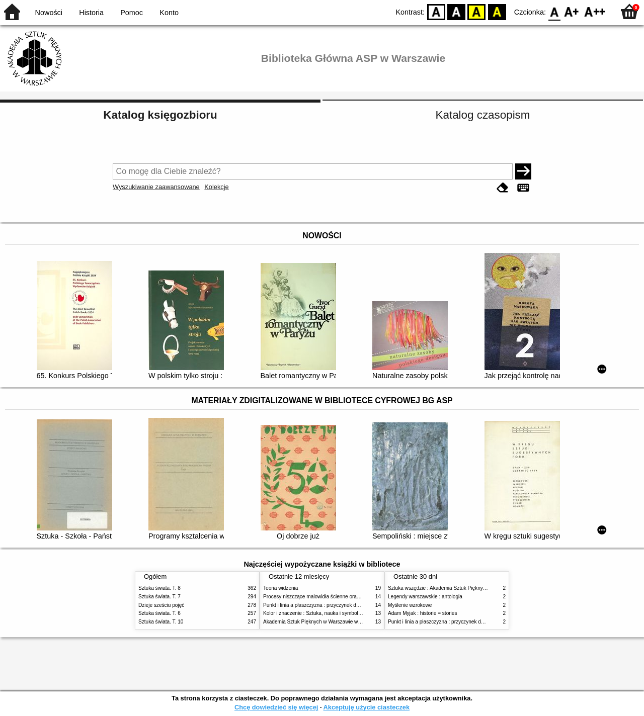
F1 (572, 11)
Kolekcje (216, 187)
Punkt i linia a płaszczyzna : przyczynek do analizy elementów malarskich (345, 605)
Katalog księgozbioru (160, 115)
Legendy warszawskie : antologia (425, 596)
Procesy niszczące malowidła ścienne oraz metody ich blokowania (337, 596)
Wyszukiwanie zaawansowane (156, 187)
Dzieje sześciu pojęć (161, 605)
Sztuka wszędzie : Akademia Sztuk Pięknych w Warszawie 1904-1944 (466, 588)
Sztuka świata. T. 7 (159, 596)
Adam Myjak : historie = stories (422, 613)
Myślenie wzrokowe (410, 605)
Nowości (48, 13)
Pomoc (131, 13)
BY (497, 11)
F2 (595, 11)
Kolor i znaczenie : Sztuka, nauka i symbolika (314, 613)
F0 (554, 11)
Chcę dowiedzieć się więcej (276, 707)
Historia (91, 13)
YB (476, 11)
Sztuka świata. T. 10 (160, 621)
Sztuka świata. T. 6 (159, 613)
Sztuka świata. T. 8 (159, 588)
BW (456, 11)
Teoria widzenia (280, 588)
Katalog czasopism (483, 115)
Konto (169, 13)
